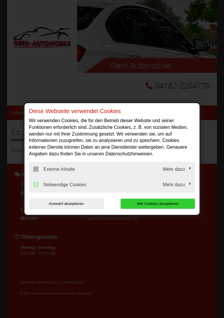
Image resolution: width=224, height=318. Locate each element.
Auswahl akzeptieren (66, 203)
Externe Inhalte (54, 169)
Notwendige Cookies (59, 184)
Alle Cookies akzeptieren (157, 203)
